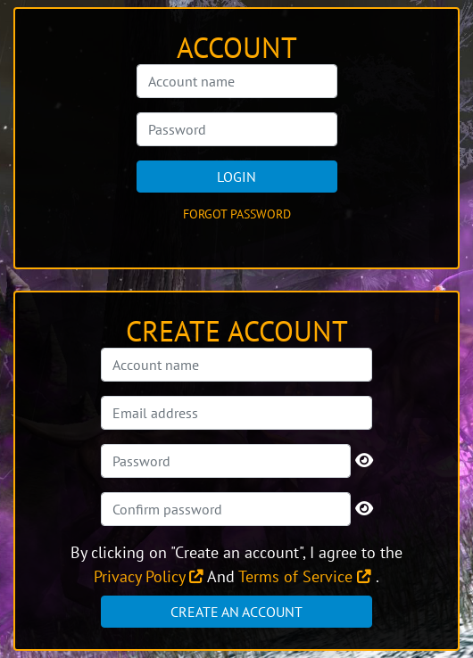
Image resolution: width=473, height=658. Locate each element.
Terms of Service (304, 576)
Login (236, 176)
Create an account (236, 612)
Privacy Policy (148, 576)
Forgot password (237, 214)
